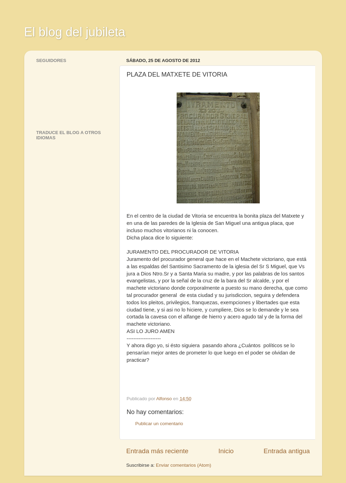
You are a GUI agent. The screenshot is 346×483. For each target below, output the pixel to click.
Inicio (226, 451)
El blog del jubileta (74, 32)
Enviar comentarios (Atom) (183, 465)
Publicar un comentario (159, 423)
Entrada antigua (287, 451)
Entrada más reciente (157, 451)
